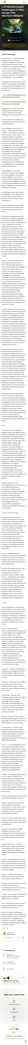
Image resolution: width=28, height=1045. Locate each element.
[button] (14, 1032)
